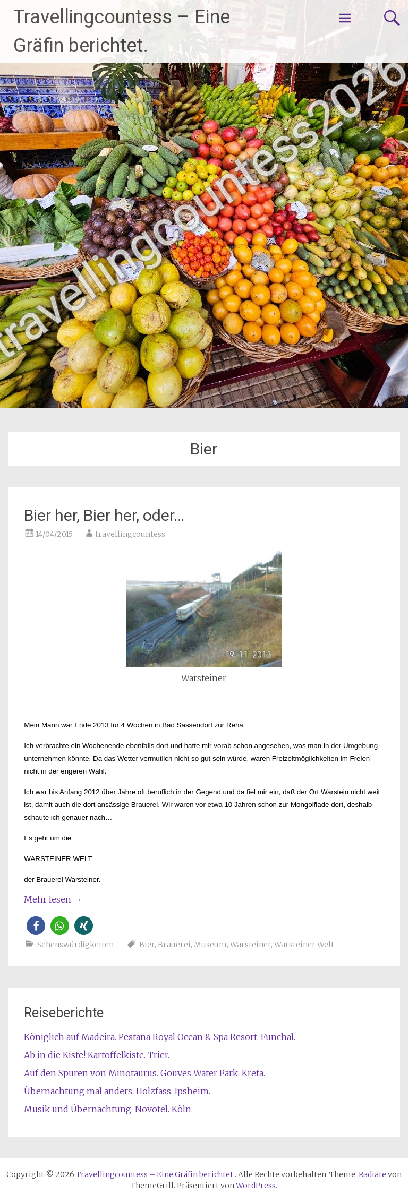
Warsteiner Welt (304, 944)
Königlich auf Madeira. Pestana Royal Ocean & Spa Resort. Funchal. (159, 1037)
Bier (147, 944)
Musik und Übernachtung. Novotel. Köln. (108, 1109)
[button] (36, 925)
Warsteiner (250, 944)
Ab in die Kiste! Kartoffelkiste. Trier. (96, 1055)
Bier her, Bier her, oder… (104, 515)
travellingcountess (130, 534)
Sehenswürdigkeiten (75, 944)
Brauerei (174, 944)
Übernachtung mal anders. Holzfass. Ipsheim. (117, 1091)
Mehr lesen (53, 899)
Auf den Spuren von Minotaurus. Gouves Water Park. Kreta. (144, 1073)
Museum (210, 944)
